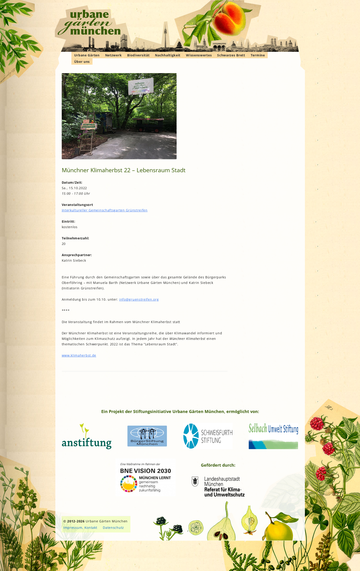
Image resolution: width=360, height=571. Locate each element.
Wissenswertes (199, 55)
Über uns (82, 61)
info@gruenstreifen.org (139, 299)
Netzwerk (113, 55)
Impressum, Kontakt (80, 527)
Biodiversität (138, 55)
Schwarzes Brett (231, 55)
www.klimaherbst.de (79, 355)
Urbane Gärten (87, 55)
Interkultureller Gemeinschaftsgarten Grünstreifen (105, 210)
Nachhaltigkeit (167, 55)
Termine (258, 55)
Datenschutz (113, 527)
